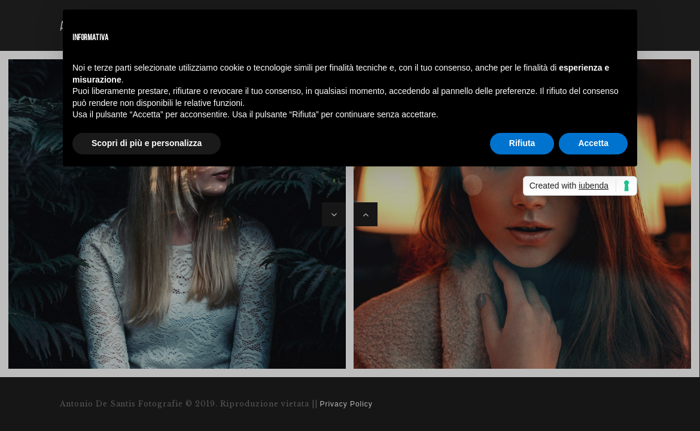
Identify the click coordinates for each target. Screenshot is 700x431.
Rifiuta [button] (522, 143)
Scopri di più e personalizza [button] (147, 143)
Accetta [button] (593, 143)
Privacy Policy (346, 404)
